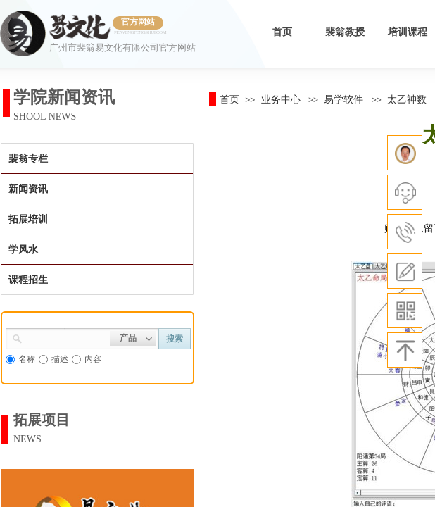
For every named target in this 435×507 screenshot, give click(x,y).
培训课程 (407, 32)
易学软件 (343, 99)
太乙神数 (407, 99)
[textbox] (66, 337)
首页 (282, 32)
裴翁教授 (345, 32)
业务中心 (281, 99)
